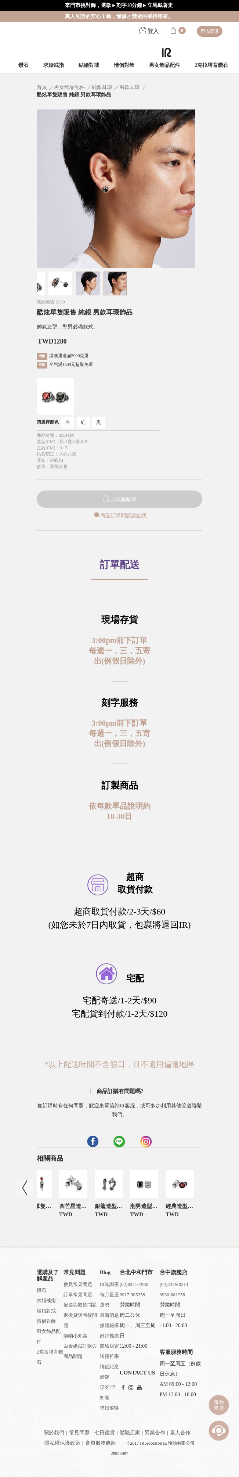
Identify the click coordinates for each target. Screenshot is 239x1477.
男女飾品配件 (164, 65)
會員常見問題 (78, 1284)
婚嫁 (104, 1377)
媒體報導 (109, 1325)
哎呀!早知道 (108, 1392)
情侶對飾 (124, 65)
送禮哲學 (109, 1356)
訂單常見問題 (78, 1294)
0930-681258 (172, 1294)
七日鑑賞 (104, 1432)
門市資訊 (209, 31)
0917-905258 (132, 1294)
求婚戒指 (53, 65)
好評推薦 (109, 1335)
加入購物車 (119, 499)
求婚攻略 (109, 1407)
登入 (149, 31)
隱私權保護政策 (62, 1443)
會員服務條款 (100, 1443)
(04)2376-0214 (174, 1284)
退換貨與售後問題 (80, 1320)
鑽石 (23, 65)
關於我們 (54, 1432)
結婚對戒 (89, 65)
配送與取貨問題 (80, 1305)
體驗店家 (109, 1346)
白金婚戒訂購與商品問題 (80, 1351)
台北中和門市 (136, 1272)
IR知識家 (109, 1284)
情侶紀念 (109, 1366)
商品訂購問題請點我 (119, 515)
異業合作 (155, 1432)
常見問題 (79, 1432)
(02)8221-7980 (134, 1284)
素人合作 (180, 1432)
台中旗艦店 (173, 1272)
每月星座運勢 (109, 1300)
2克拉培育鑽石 (211, 65)
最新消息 (109, 1315)
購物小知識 (75, 1335)
